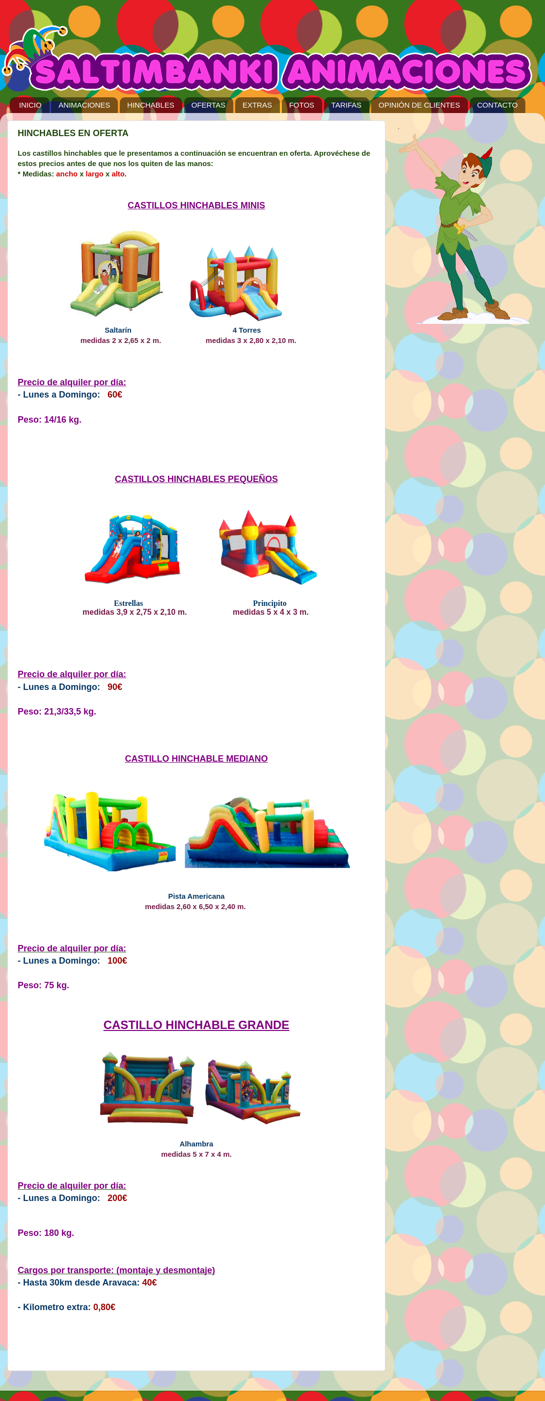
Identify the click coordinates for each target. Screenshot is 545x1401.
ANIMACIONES (84, 105)
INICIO (30, 105)
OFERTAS (208, 105)
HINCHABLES (150, 105)
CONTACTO (497, 105)
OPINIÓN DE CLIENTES (419, 105)
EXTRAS (257, 105)
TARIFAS (346, 105)
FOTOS (301, 105)
